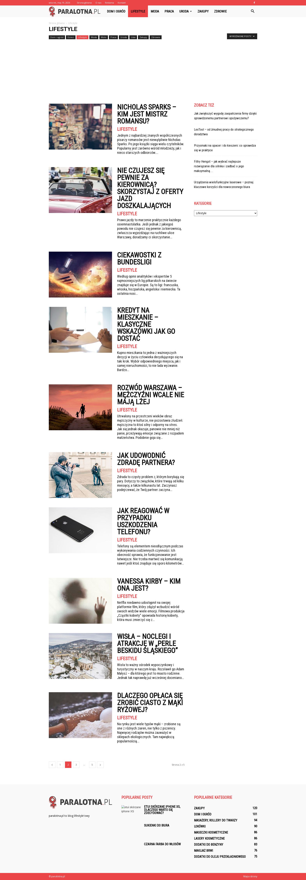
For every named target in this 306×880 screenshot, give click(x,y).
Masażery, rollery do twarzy (215, 820)
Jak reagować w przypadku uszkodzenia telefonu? (143, 521)
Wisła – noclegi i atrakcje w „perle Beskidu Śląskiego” (147, 643)
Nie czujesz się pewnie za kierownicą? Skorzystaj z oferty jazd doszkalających (150, 188)
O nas (98, 2)
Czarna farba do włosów (162, 844)
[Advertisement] (153, 70)
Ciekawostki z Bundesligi (139, 258)
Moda (155, 11)
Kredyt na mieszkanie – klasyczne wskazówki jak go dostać (146, 324)
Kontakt (122, 2)
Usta (133, 37)
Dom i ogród (116, 11)
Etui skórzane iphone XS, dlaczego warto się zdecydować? (162, 810)
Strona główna (84, 2)
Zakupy (203, 11)
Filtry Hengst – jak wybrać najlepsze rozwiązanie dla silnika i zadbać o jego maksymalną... (219, 166)
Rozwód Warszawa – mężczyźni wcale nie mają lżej (150, 395)
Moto (103, 37)
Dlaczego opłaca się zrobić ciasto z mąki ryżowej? (150, 703)
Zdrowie (220, 11)
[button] (252, 11)
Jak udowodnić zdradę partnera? (146, 459)
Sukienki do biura (156, 825)
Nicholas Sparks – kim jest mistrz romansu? (146, 114)
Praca (169, 11)
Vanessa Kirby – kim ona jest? (149, 584)
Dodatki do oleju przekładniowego (220, 857)
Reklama (109, 2)
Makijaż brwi (203, 850)
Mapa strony (250, 876)
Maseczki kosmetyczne (211, 832)
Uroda (185, 11)
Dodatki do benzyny (208, 844)
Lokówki (199, 826)
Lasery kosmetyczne (209, 838)
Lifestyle (138, 11)
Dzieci (71, 37)
